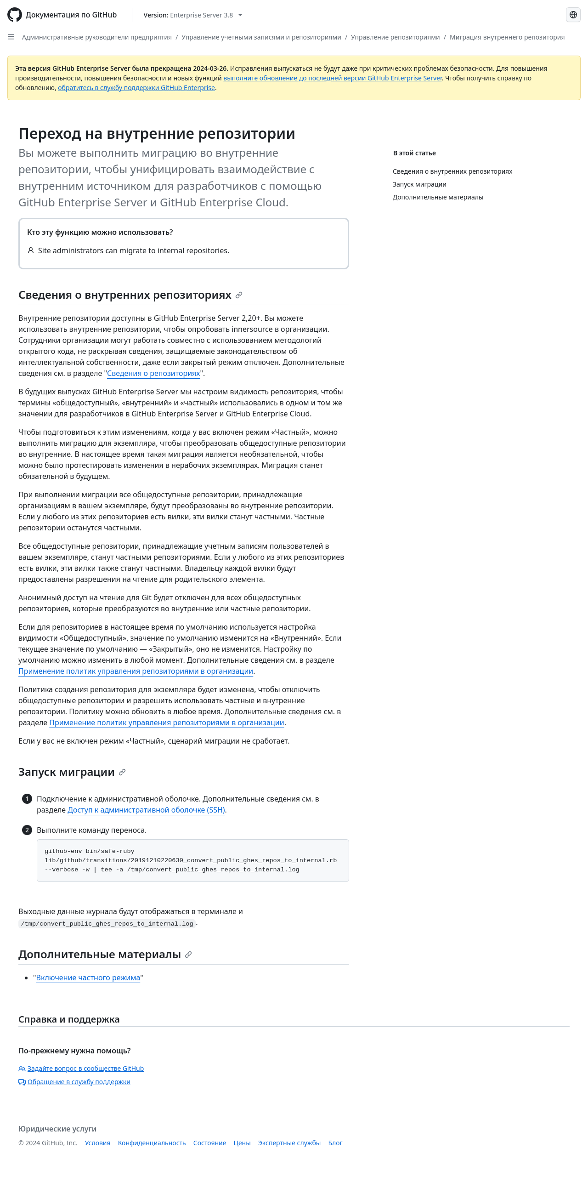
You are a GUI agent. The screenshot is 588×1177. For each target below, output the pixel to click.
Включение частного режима (88, 977)
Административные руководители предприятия (97, 37)
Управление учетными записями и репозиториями (261, 37)
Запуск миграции (72, 771)
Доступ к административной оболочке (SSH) (146, 810)
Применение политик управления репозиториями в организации (135, 671)
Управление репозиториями (395, 37)
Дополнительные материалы (105, 953)
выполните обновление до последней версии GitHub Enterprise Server (332, 78)
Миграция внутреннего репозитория (507, 37)
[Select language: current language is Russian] (573, 14)
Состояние (209, 1142)
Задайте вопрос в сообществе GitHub (81, 1068)
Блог (335, 1142)
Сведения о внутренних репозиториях (130, 294)
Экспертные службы (289, 1142)
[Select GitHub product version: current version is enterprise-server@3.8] (193, 15)
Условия (98, 1142)
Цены (242, 1142)
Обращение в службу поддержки (74, 1081)
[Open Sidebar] (11, 36)
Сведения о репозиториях (153, 373)
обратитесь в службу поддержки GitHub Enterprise (136, 87)
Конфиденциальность (152, 1142)
